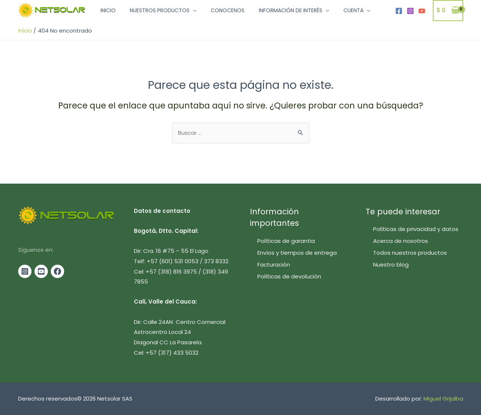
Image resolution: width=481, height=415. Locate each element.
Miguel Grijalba (443, 399)
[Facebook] (398, 11)
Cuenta (340, 11)
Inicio (106, 11)
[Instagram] (410, 11)
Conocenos (220, 11)
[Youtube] (41, 271)
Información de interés (280, 11)
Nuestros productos (155, 11)
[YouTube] (421, 11)
